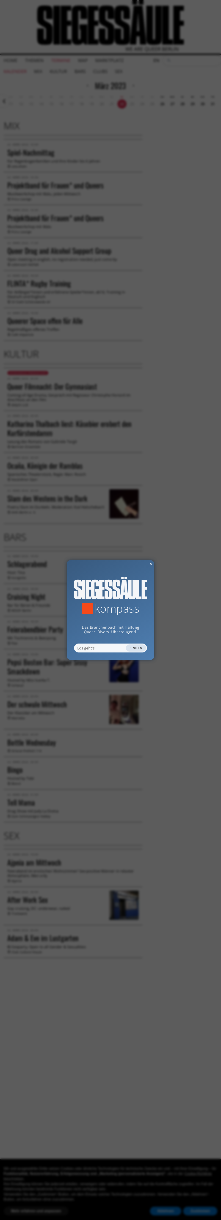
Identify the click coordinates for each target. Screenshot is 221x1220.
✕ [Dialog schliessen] (139, 564)
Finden (136, 648)
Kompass (117, 608)
